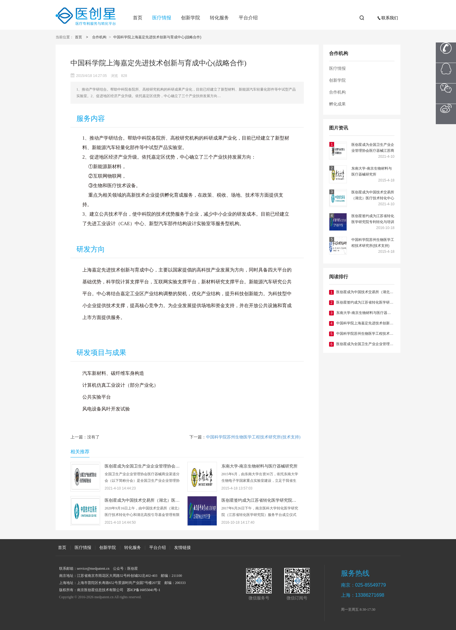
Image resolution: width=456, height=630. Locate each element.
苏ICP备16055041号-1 (144, 590)
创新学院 (190, 17)
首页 (137, 17)
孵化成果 (337, 104)
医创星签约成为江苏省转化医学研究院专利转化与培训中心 (372, 219)
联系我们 (387, 17)
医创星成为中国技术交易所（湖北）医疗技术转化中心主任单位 (372, 195)
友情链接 (182, 547)
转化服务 (219, 17)
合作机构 (99, 37)
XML (149, 597)
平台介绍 (248, 17)
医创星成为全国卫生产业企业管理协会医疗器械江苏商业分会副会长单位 (372, 148)
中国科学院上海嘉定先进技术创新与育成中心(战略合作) (157, 37)
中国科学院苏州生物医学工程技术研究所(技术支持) (372, 243)
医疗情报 (161, 17)
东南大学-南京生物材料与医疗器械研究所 (371, 171)
